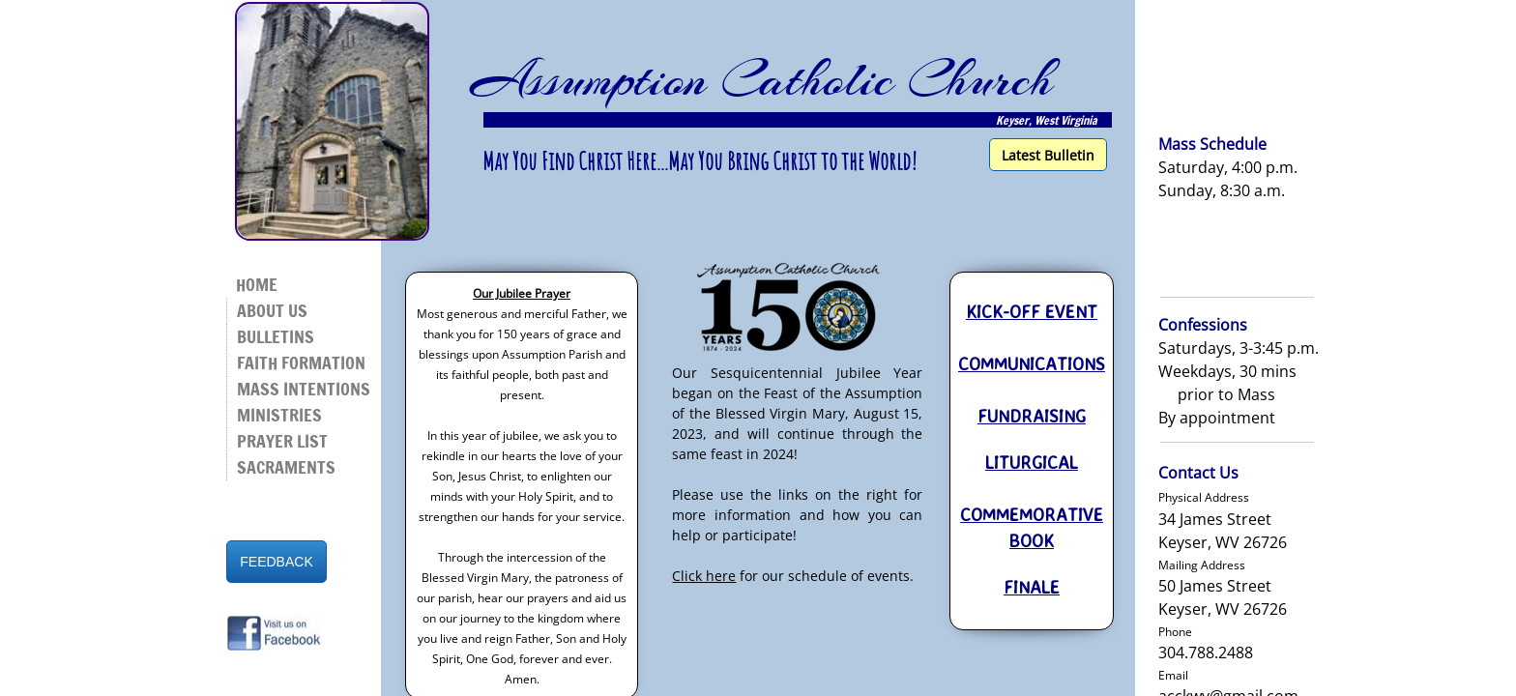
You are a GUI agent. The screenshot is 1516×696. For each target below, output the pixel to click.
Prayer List (282, 440)
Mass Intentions (303, 388)
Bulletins (275, 336)
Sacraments (286, 466)
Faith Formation (301, 362)
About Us (272, 310)
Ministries (279, 414)
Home (256, 284)
